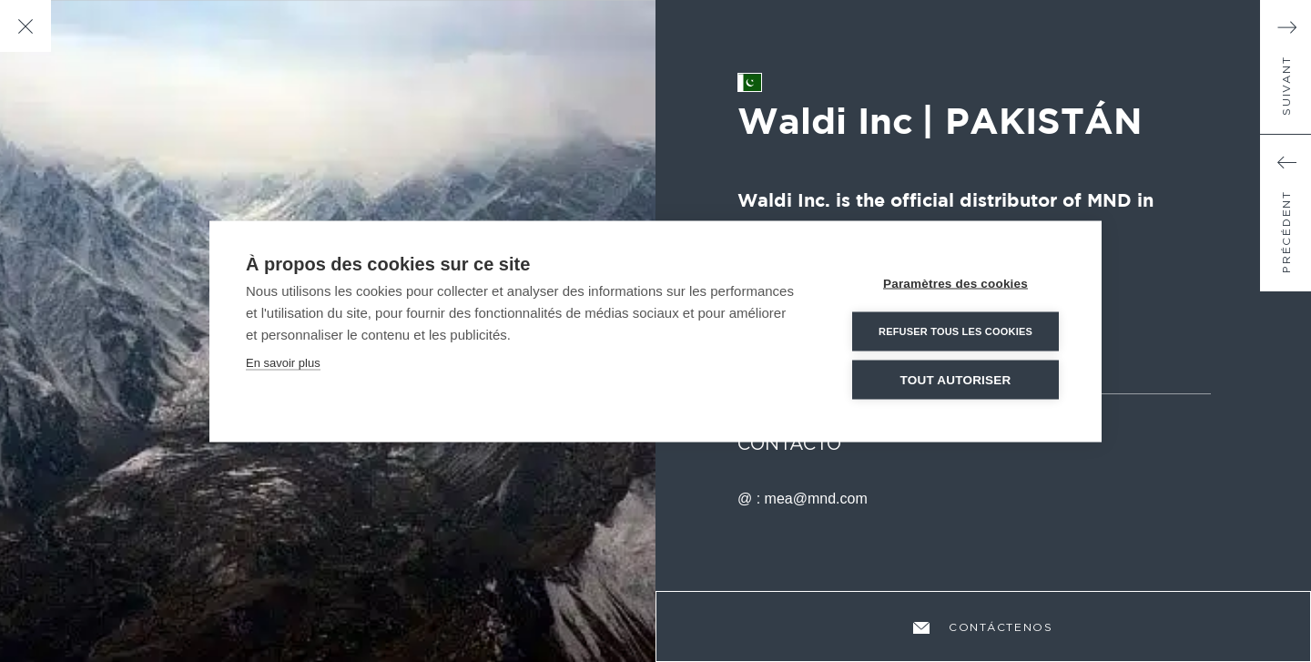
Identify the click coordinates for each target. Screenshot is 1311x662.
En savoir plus (283, 362)
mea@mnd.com (816, 498)
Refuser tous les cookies (955, 330)
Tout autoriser (955, 379)
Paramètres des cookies (955, 283)
